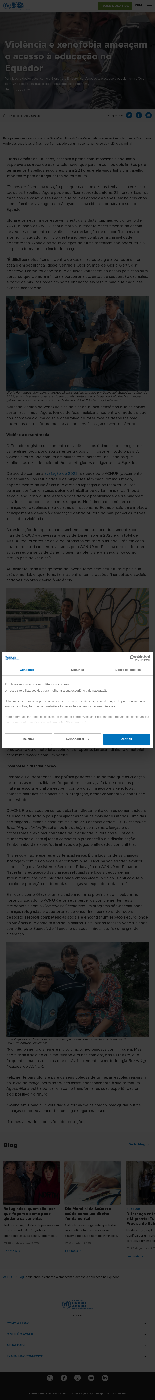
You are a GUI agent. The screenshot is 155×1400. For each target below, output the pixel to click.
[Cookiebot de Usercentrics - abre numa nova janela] (132, 658)
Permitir (126, 739)
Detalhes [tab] (77, 669)
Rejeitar (28, 739)
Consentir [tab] (27, 669)
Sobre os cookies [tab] (128, 669)
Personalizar (77, 739)
